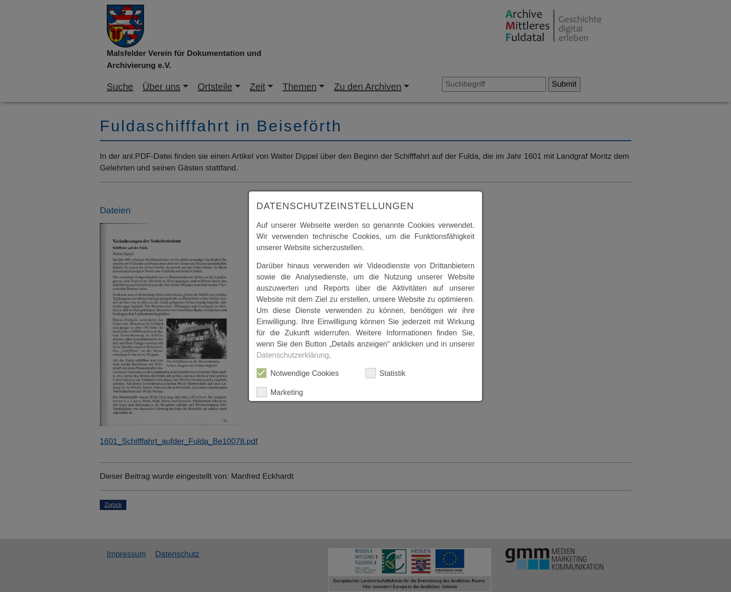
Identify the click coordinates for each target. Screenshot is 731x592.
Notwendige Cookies (297, 373)
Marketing (279, 392)
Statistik (386, 373)
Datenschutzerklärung (292, 355)
